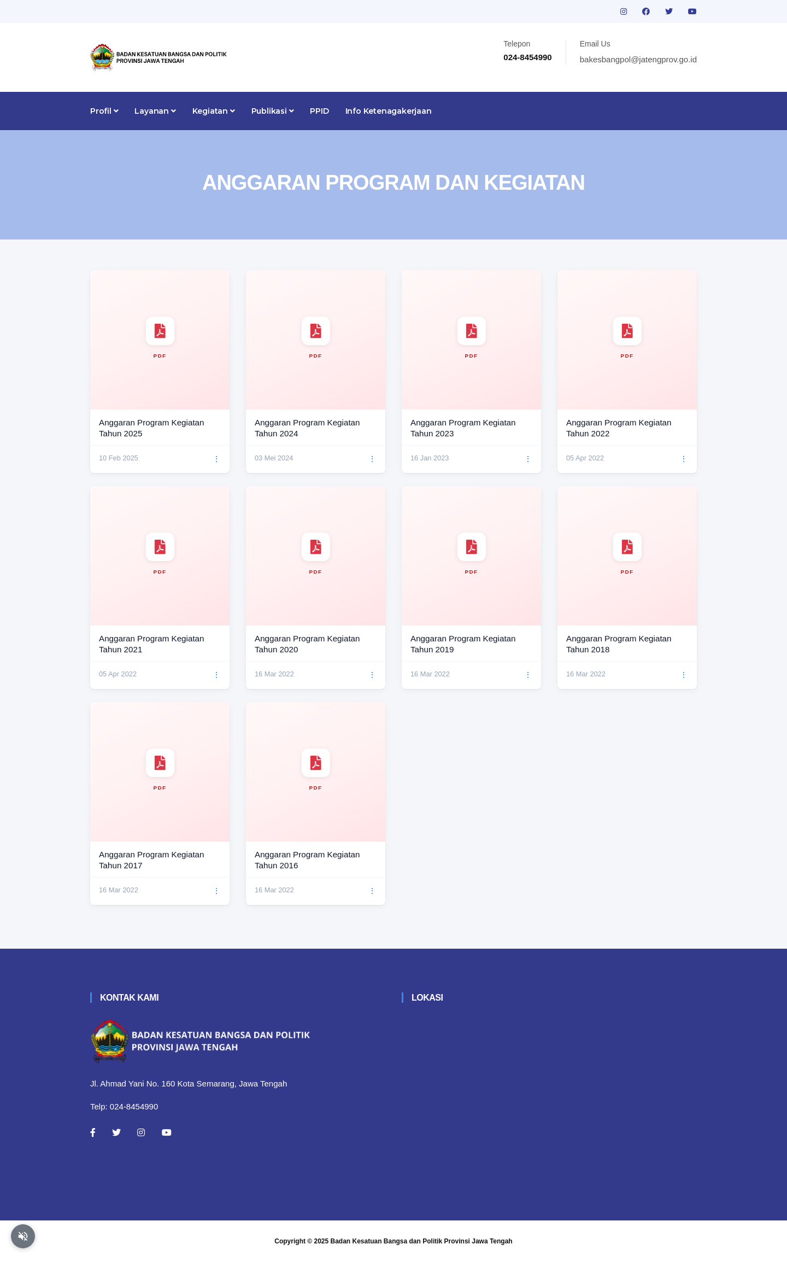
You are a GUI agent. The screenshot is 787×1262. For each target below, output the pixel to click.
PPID (319, 111)
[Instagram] (141, 1132)
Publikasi (272, 111)
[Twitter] (116, 1132)
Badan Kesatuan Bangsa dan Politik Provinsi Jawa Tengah (422, 1241)
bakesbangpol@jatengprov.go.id (638, 59)
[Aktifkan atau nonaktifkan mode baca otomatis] (23, 1236)
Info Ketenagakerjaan (388, 111)
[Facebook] (93, 1132)
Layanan (154, 111)
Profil (104, 111)
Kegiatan (213, 111)
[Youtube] (167, 1132)
